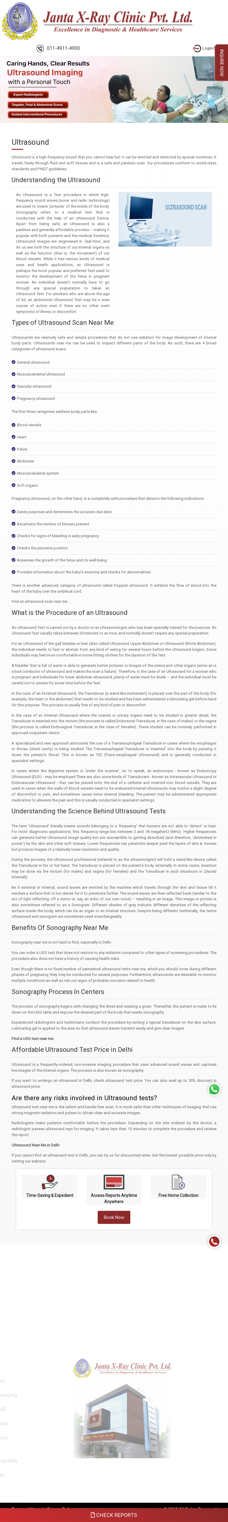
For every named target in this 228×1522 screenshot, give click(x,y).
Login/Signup (209, 48)
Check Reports (114, 1515)
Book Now (114, 1217)
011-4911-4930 (58, 48)
